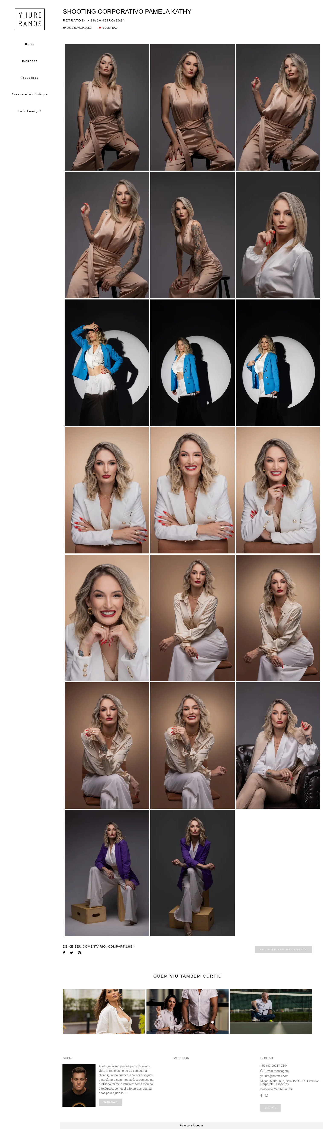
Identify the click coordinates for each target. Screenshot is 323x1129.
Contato (271, 1107)
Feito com (191, 1125)
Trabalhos (29, 78)
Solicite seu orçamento (284, 949)
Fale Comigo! (29, 111)
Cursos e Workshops (30, 94)
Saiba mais (110, 1102)
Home (30, 44)
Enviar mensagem (277, 1070)
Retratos (30, 61)
